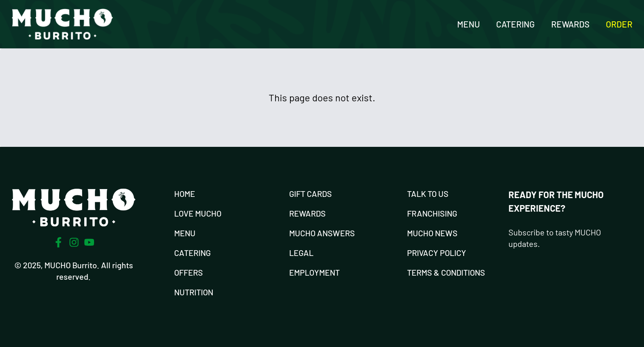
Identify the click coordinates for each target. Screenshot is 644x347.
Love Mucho (197, 213)
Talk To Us (427, 194)
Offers (188, 272)
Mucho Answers (322, 233)
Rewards (570, 24)
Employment (314, 272)
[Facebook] (58, 242)
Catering (515, 24)
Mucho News (432, 233)
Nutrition (193, 292)
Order (619, 24)
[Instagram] (74, 242)
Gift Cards (310, 194)
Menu (468, 24)
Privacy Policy (436, 253)
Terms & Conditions (446, 272)
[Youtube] (89, 242)
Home (184, 194)
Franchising (432, 213)
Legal (301, 253)
